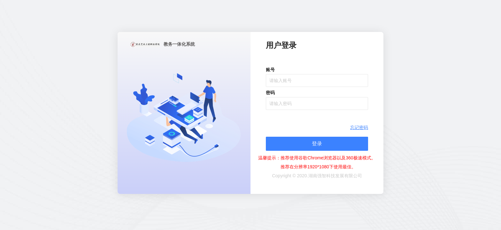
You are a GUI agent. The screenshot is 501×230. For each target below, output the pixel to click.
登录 (317, 143)
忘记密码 (359, 127)
